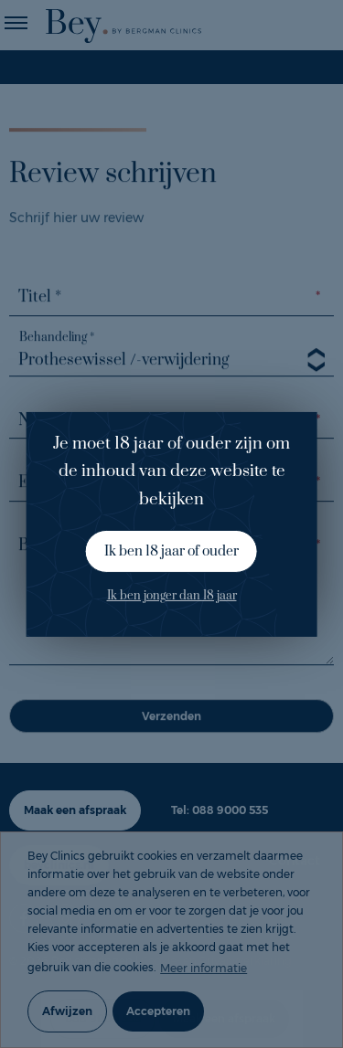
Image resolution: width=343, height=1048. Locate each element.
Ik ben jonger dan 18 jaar (172, 595)
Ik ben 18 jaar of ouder (171, 551)
